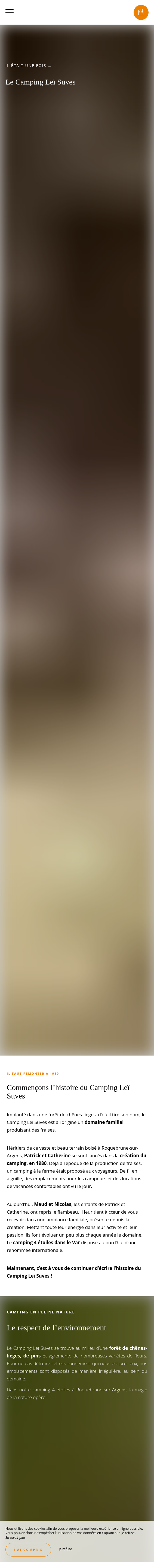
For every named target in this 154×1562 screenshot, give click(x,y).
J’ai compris (28, 1550)
